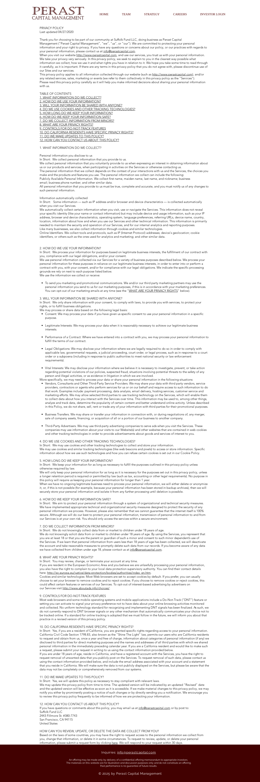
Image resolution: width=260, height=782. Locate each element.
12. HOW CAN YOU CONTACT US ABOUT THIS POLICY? (79, 140)
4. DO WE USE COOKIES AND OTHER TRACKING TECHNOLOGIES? (87, 109)
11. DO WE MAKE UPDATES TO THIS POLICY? (72, 136)
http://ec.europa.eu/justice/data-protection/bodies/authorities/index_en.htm (99, 573)
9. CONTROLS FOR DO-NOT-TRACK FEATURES (73, 128)
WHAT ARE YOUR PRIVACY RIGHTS (153, 291)
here (115, 743)
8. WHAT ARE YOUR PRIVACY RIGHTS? (66, 124)
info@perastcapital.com (119, 51)
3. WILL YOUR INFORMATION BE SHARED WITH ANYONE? (81, 105)
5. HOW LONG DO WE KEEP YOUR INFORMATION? (76, 113)
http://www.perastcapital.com (96, 55)
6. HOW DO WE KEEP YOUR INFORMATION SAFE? (75, 117)
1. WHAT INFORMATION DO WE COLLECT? (70, 97)
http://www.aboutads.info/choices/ (86, 588)
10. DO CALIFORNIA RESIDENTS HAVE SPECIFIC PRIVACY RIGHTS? (86, 132)
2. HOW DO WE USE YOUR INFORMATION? (70, 101)
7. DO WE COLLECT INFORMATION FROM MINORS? (77, 121)
